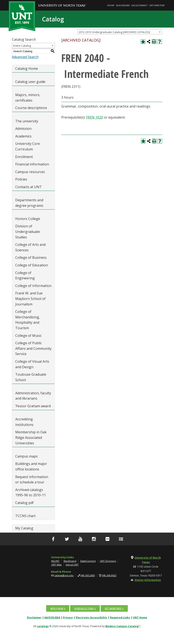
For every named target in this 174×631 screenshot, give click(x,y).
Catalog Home (26, 68)
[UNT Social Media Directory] (121, 539)
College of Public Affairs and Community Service (33, 348)
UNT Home (140, 617)
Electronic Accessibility (91, 617)
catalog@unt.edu (64, 575)
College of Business (31, 257)
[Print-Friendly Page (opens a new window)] (154, 41)
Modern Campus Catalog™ (122, 626)
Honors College (27, 218)
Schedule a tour (83, 608)
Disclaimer (34, 617)
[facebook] (53, 539)
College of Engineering (25, 275)
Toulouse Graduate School (30, 377)
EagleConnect (139, 5)
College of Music (28, 335)
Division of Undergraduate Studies (27, 231)
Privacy (68, 617)
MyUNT (110, 5)
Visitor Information (148, 580)
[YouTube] (80, 539)
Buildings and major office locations (31, 466)
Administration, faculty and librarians (33, 396)
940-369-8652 (109, 575)
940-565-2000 (88, 575)
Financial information (32, 164)
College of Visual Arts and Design (32, 364)
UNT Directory (157, 5)
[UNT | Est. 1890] (22, 15)
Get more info (112, 608)
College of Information (33, 285)
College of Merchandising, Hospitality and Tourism (27, 319)
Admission (23, 128)
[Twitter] (67, 539)
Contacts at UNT (28, 187)
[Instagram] (94, 539)
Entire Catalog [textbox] (22, 46)
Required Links (120, 617)
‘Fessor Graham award (33, 406)
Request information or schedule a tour (31, 479)
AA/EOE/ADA (52, 617)
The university (26, 121)
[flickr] (107, 539)
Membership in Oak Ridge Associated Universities (31, 437)
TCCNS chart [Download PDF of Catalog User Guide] (25, 515)
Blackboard (123, 5)
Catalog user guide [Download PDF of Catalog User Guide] (30, 81)
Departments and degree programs (29, 203)
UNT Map (56, 564)
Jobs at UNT (72, 564)
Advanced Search (25, 57)
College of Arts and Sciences (30, 247)
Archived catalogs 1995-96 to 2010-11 (30, 492)
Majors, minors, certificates (27, 97)
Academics (23, 136)
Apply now (56, 608)
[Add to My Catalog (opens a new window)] (143, 41)
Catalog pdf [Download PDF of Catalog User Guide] (24, 502)
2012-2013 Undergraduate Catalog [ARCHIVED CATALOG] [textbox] (114, 32)
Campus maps (26, 456)
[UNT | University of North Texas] (28, 560)
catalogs (43, 626)
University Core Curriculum (27, 146)
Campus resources (30, 171)
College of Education (31, 265)
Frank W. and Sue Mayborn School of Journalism (30, 298)
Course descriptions (31, 107)
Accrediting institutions (24, 422)
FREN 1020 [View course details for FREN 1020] (94, 117)
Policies (21, 179)
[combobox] (119, 31)
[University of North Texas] (62, 2)
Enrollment (24, 156)
